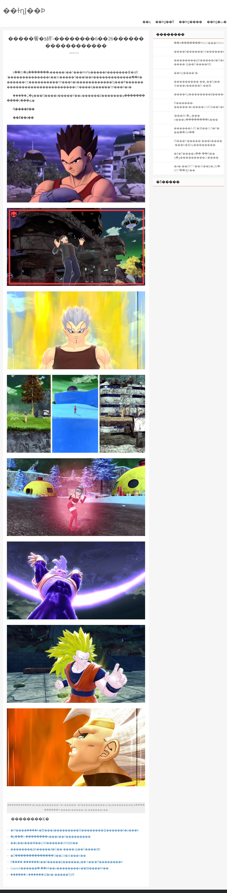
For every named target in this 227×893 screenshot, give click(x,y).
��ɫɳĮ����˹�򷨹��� (186, 73)
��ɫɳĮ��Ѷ (164, 22)
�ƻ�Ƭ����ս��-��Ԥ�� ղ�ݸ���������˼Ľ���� (196, 155)
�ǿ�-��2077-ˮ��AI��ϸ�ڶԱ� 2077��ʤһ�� (197, 168)
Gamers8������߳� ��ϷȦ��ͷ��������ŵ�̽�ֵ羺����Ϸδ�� (59, 868)
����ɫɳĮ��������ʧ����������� (199, 94)
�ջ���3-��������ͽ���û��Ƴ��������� (50, 836)
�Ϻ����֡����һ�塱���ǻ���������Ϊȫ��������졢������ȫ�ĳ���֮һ (74, 830)
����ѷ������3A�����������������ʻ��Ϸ (199, 51)
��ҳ (147, 22)
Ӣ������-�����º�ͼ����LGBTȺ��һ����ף (199, 105)
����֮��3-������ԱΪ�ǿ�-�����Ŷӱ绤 (42, 874)
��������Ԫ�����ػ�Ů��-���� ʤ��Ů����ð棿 (55, 849)
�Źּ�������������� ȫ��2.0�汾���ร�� (48, 855)
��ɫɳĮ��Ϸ (24, 11)
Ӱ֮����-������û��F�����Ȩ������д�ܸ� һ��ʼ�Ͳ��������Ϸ (66, 862)
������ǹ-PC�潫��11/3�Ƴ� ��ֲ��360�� (196, 130)
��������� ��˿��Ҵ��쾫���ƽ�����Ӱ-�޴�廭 (197, 83)
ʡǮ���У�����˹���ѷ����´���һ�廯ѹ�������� (198, 143)
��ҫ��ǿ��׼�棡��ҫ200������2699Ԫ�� (44, 843)
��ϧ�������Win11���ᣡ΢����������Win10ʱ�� (199, 43)
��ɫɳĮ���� (190, 22)
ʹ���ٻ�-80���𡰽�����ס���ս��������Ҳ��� (196, 117)
